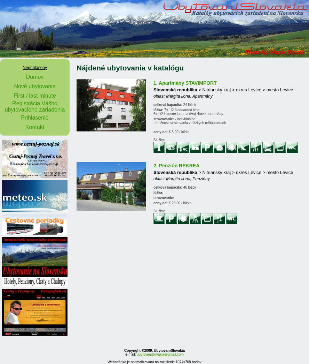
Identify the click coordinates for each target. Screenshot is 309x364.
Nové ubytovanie (34, 86)
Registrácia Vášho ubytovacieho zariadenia (35, 106)
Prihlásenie (34, 118)
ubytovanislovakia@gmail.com (160, 354)
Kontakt (34, 127)
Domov (35, 77)
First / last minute (35, 96)
